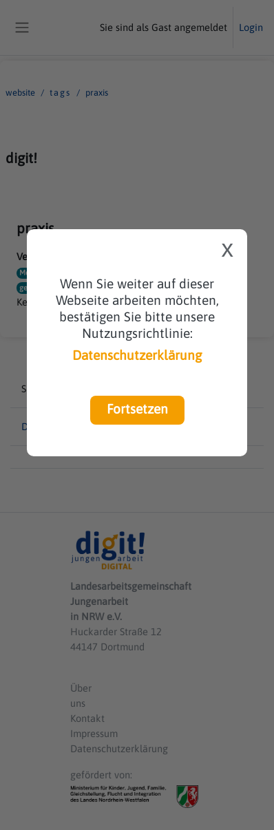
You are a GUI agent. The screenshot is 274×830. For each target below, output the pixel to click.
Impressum (94, 733)
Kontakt (87, 718)
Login (251, 27)
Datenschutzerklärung (137, 355)
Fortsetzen (137, 408)
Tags (60, 92)
